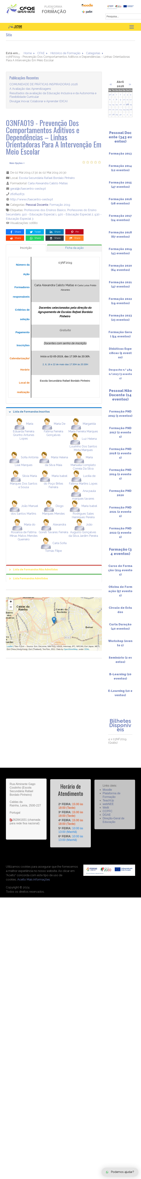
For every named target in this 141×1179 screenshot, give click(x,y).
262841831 (17, 194)
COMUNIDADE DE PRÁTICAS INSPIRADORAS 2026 (43, 84)
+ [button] (11, 602)
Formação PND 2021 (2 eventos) (120, 515)
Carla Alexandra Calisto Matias (48, 183)
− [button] (11, 607)
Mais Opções (17, 163)
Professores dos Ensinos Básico (45, 210)
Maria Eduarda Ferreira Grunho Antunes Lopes (23, 431)
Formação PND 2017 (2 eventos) (120, 436)
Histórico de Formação (65, 53)
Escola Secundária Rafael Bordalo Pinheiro (47, 178)
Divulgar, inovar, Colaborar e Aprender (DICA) (38, 101)
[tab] (26, 248)
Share (15, 231)
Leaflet (10, 646)
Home (28, 53)
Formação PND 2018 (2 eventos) (120, 457)
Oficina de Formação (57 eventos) (120, 594)
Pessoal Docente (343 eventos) (120, 140)
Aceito (21, 879)
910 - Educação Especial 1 (39, 214)
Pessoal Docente (37, 204)
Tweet (35, 231)
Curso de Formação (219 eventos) (120, 573)
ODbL (86, 649)
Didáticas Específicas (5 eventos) (120, 356)
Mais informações (38, 879)
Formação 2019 (59, 204)
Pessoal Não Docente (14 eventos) (120, 398)
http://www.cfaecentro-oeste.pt (31, 199)
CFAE (41, 53)
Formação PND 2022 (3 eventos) (120, 536)
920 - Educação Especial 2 (75, 214)
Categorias (93, 53)
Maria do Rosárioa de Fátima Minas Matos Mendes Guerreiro (24, 532)
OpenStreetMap (71, 649)
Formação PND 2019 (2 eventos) (120, 478)
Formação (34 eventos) (120, 555)
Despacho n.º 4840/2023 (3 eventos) (120, 377)
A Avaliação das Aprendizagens (30, 88)
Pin (74, 231)
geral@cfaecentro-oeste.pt (28, 188)
